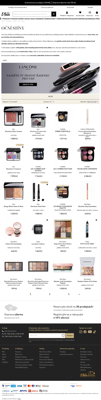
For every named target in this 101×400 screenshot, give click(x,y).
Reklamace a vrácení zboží (24, 366)
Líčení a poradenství (47, 7)
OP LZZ (83, 377)
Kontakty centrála (86, 361)
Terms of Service (70, 346)
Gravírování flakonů (46, 366)
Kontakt (90, 7)
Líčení (4, 364)
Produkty (6, 23)
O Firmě (83, 364)
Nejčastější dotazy (21, 374)
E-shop (4, 335)
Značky (17, 22)
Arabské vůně (41, 22)
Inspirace (83, 22)
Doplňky (5, 369)
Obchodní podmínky (22, 369)
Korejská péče (91, 22)
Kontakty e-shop (86, 358)
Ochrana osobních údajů (23, 371)
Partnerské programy (46, 371)
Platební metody (21, 364)
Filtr (50, 103)
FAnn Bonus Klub (45, 358)
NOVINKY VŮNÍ (53, 22)
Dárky (23, 22)
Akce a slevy (29, 22)
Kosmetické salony (66, 22)
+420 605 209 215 (10, 338)
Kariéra (82, 369)
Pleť (3, 358)
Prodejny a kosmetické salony (17, 7)
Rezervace (18, 361)
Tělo (3, 366)
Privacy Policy (59, 346)
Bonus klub (70, 7)
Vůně (4, 361)
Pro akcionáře (85, 371)
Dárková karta (44, 361)
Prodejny (63, 358)
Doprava (18, 358)
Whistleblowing (85, 374)
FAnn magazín (44, 364)
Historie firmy (85, 366)
